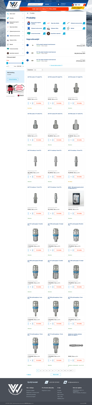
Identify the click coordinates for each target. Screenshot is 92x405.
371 (71, 370)
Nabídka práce (60, 398)
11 (68, 370)
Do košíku (38, 103)
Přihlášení (63, 3)
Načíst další (56, 374)
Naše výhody (60, 394)
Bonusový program (30, 396)
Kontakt (57, 1)
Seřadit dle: (30, 69)
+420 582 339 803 (54, 382)
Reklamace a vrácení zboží (32, 392)
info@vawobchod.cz (73, 382)
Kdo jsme (59, 392)
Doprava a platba (48, 1)
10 (65, 370)
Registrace (63, 5)
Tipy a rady (28, 1)
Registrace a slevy (46, 390)
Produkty (32, 13)
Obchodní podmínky (31, 394)
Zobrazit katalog (13, 79)
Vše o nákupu (37, 1)
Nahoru (29, 374)
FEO (85, 403)
